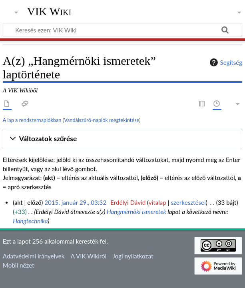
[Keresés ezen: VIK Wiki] (122, 29)
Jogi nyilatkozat (132, 256)
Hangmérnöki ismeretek (136, 211)
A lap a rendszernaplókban (32, 120)
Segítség (225, 62)
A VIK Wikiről (88, 256)
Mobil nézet (18, 265)
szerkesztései (188, 202)
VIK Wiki (49, 11)
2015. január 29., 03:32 (75, 202)
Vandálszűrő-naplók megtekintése (101, 120)
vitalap (157, 202)
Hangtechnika (30, 220)
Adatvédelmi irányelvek (34, 256)
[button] (122, 139)
